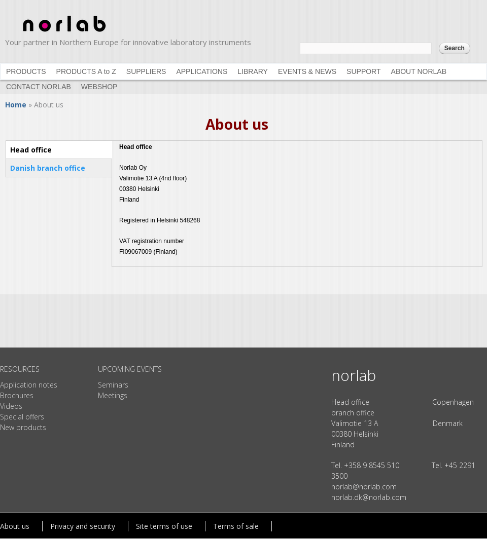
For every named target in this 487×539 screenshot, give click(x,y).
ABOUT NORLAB (418, 71)
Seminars (113, 385)
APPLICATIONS (201, 71)
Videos (11, 406)
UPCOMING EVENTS (130, 369)
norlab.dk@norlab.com (368, 497)
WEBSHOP (99, 87)
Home (15, 104)
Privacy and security (82, 526)
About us (14, 526)
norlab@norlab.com (364, 486)
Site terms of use (164, 526)
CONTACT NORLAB (38, 87)
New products (23, 427)
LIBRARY (252, 71)
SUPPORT (363, 71)
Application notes (28, 385)
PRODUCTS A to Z (86, 71)
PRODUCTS (26, 71)
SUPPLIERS (146, 71)
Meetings (112, 395)
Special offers (22, 416)
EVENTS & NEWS (307, 71)
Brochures (16, 395)
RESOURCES (20, 369)
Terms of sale (236, 526)
